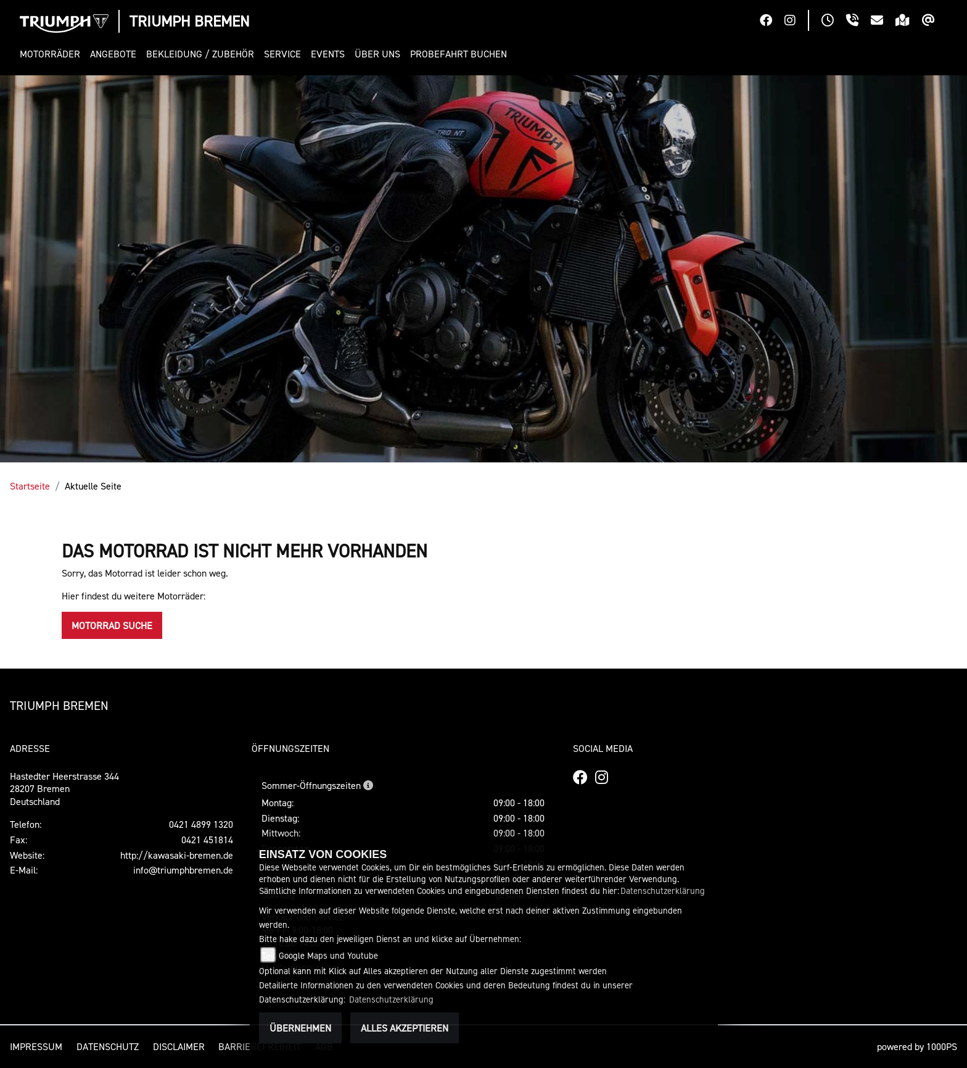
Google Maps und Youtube (328, 955)
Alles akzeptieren (404, 1028)
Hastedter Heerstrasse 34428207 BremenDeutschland (64, 789)
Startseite (30, 486)
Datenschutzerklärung (662, 890)
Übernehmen (300, 1028)
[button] (52, 54)
